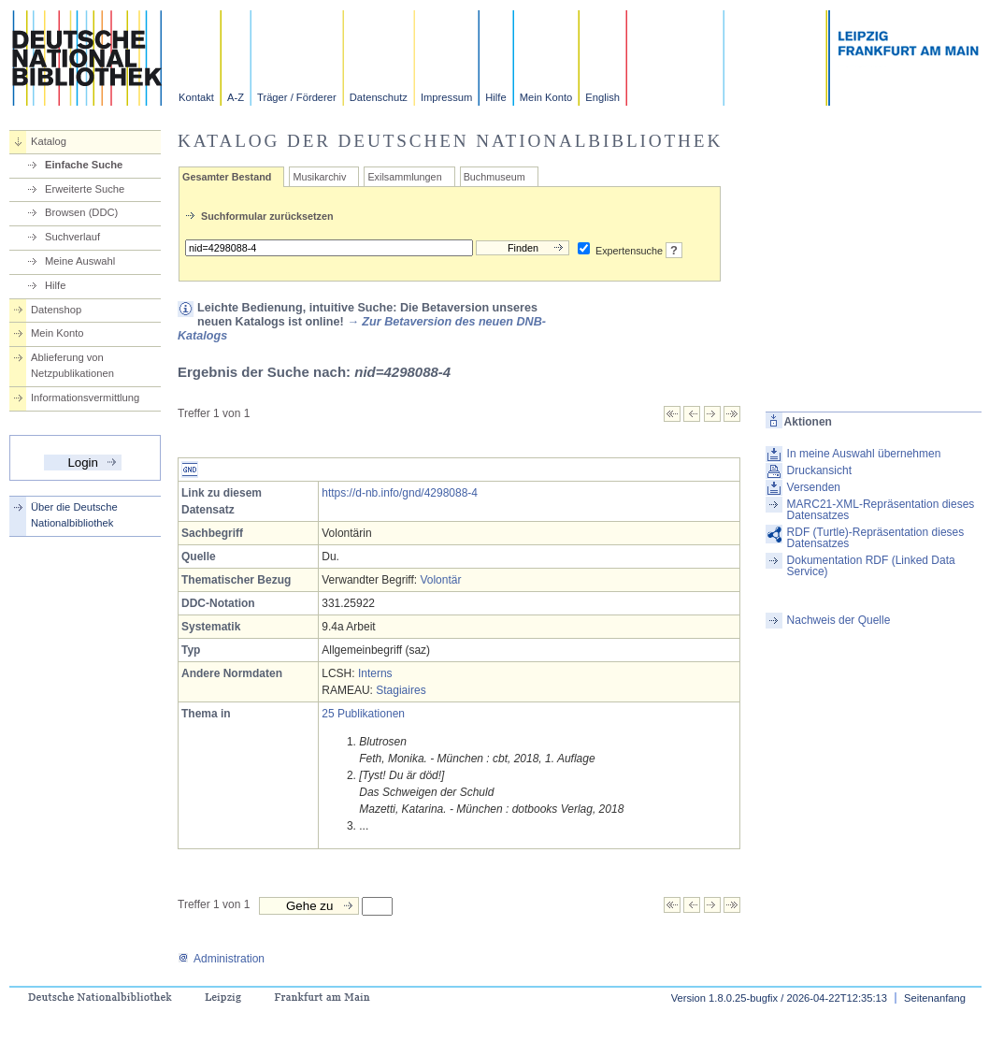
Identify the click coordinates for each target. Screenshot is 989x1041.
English (602, 97)
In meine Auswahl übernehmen (864, 453)
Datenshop (56, 309)
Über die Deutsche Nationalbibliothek (74, 514)
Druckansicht (819, 470)
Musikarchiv (319, 176)
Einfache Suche (83, 164)
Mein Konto (546, 97)
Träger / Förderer (297, 97)
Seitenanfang (935, 998)
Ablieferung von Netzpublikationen (72, 365)
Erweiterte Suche (84, 189)
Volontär (440, 579)
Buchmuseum (494, 176)
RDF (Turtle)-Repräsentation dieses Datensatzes (876, 538)
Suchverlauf (72, 236)
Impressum (446, 97)
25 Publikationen (363, 713)
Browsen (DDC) (81, 212)
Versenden (813, 487)
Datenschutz (379, 97)
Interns (375, 673)
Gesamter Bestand (226, 176)
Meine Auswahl (80, 261)
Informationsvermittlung (85, 397)
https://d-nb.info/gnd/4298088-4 (400, 492)
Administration (221, 958)
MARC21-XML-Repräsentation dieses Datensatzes (881, 510)
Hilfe (495, 97)
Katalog (48, 141)
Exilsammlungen (404, 176)
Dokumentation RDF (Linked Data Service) (871, 566)
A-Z (235, 97)
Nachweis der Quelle (839, 620)
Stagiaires (400, 690)
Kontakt (196, 97)
